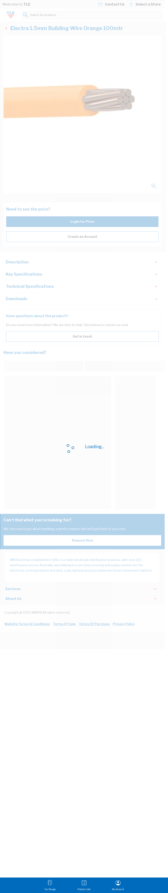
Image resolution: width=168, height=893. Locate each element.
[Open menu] (50, 885)
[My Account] (118, 885)
